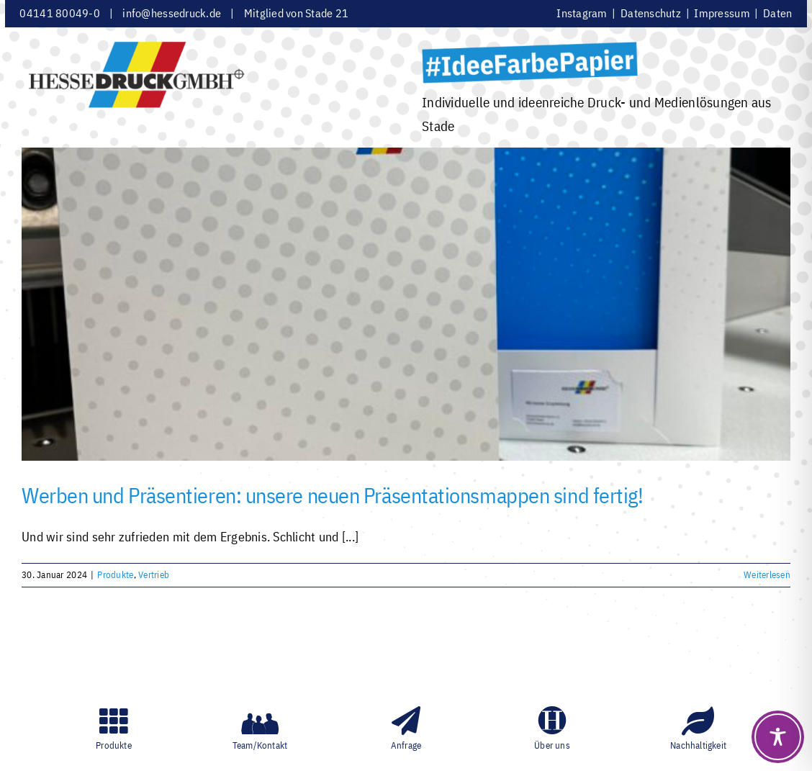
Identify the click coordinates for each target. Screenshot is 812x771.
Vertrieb (153, 575)
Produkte (115, 575)
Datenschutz (652, 13)
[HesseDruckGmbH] (137, 48)
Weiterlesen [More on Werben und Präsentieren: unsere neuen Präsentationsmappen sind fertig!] (767, 575)
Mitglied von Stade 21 (296, 13)
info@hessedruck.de (171, 13)
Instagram (583, 13)
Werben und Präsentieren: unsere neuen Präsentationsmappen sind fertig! (333, 495)
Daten (777, 13)
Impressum (721, 13)
